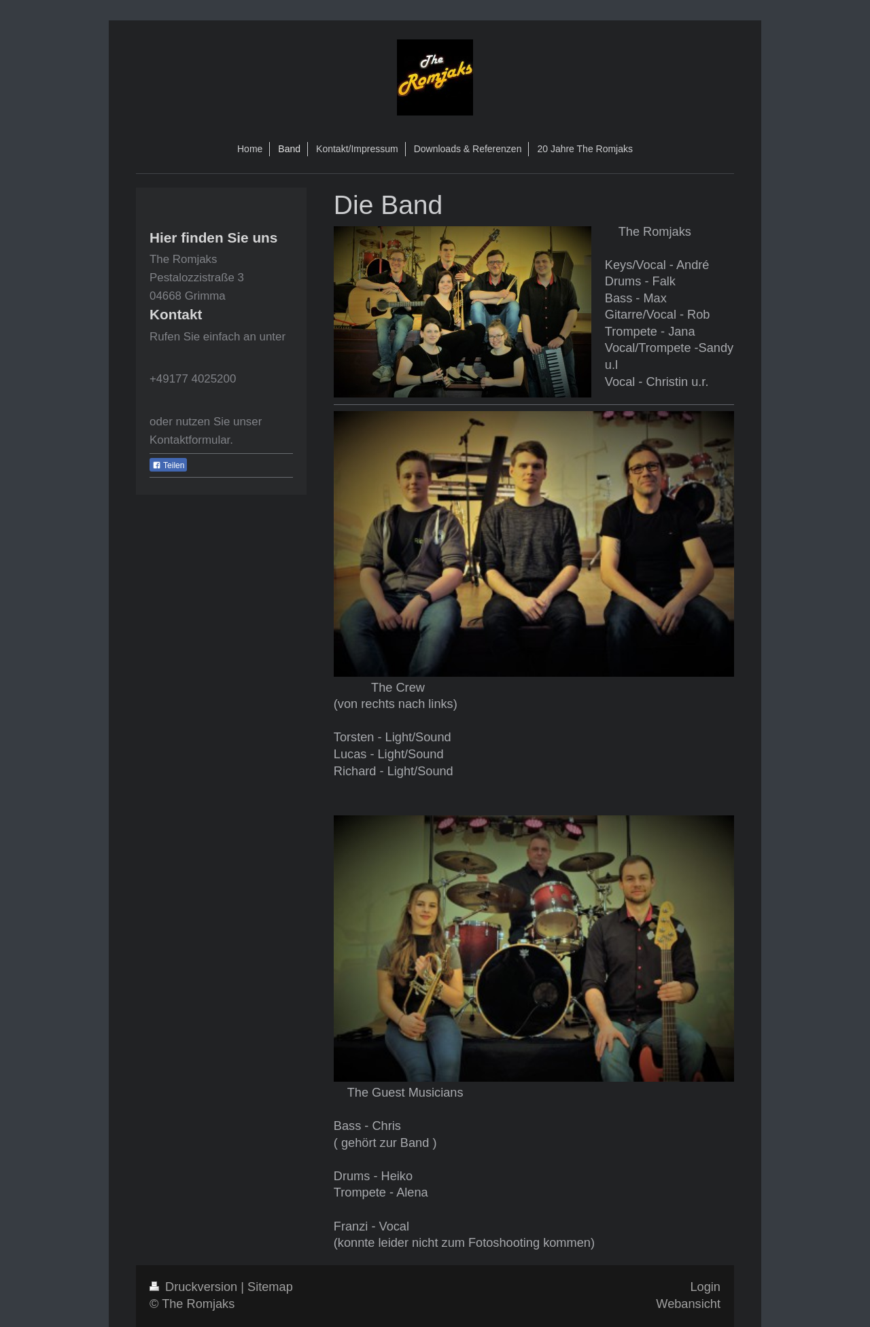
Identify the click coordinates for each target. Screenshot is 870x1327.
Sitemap (270, 1287)
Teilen (168, 465)
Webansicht (688, 1304)
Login (705, 1287)
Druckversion (195, 1287)
